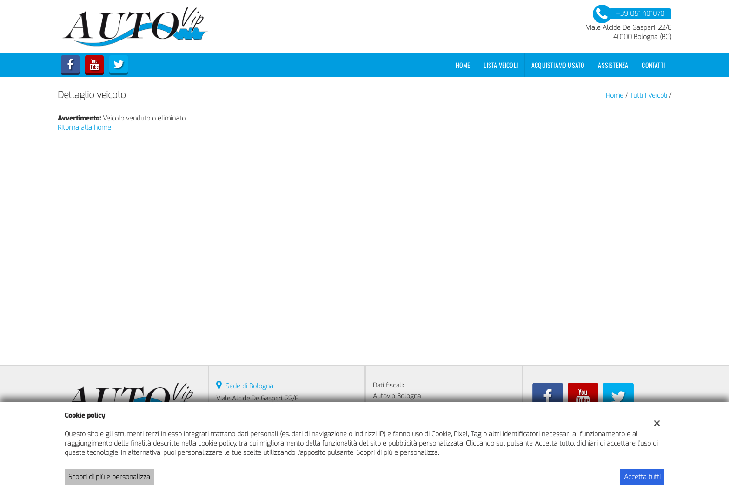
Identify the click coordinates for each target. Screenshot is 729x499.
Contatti (653, 65)
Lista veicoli (501, 65)
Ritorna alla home (84, 127)
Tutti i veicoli (648, 95)
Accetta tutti (642, 476)
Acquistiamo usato (557, 65)
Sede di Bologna (249, 386)
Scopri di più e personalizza (109, 476)
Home (463, 65)
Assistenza (613, 65)
